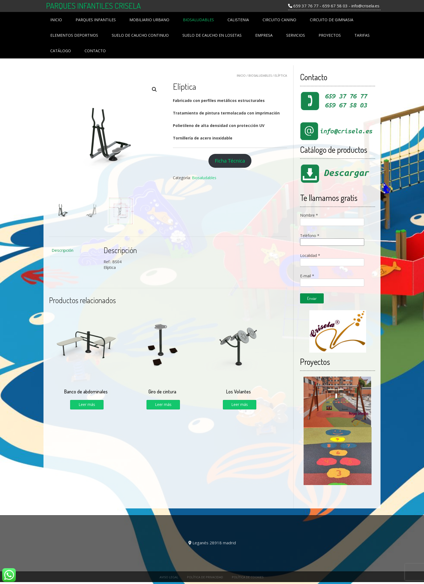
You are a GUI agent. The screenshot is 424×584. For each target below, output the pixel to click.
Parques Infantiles (96, 19)
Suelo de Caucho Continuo (140, 35)
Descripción (62, 250)
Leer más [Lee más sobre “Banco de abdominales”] (87, 404)
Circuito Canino (279, 19)
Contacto (95, 50)
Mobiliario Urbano (149, 19)
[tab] (72, 250)
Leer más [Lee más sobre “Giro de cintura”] (163, 404)
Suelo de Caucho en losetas (212, 35)
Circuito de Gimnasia (331, 19)
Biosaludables (198, 19)
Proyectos (330, 35)
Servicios (295, 35)
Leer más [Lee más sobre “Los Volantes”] (239, 404)
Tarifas (362, 35)
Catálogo (60, 50)
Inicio (56, 19)
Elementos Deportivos (74, 35)
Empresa (264, 35)
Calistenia (238, 19)
